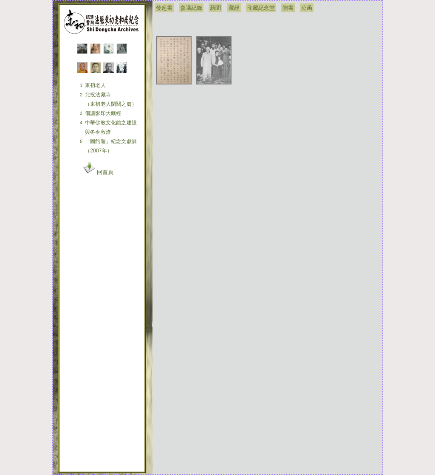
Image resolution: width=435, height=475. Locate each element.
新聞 (215, 8)
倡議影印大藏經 (103, 113)
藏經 (234, 8)
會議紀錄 (191, 8)
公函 (306, 8)
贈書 (288, 8)
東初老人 (95, 85)
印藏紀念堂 (261, 8)
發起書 (164, 8)
